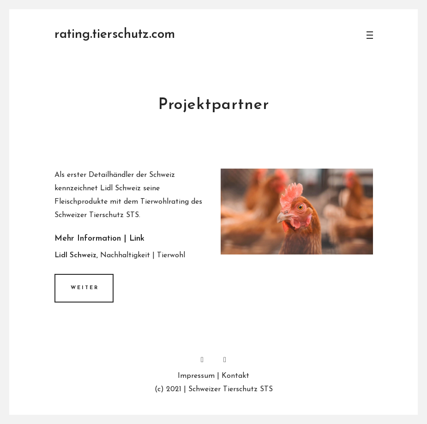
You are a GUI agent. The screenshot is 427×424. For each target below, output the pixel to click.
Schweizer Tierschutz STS (230, 389)
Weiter (85, 288)
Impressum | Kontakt (213, 376)
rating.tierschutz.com (114, 34)
